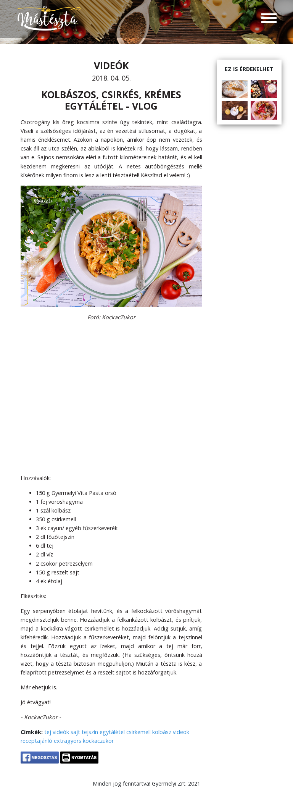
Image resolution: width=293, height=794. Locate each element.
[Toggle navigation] (269, 19)
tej (47, 732)
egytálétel (112, 732)
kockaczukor (98, 740)
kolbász (161, 732)
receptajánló (36, 740)
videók (61, 732)
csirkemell (138, 732)
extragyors (67, 740)
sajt (75, 732)
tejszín (90, 732)
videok (181, 732)
